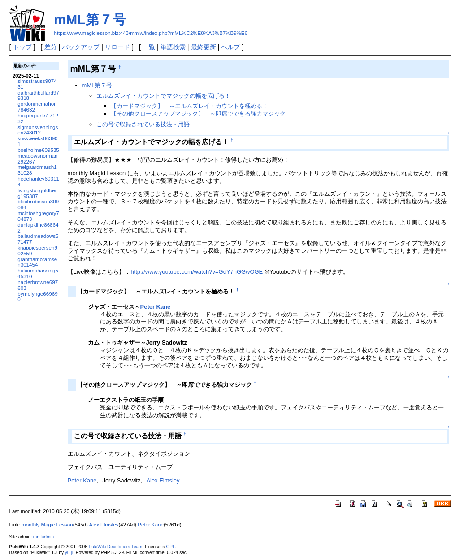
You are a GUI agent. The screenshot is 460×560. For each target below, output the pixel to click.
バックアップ (81, 47)
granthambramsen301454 (37, 262)
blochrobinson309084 (38, 204)
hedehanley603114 (38, 181)
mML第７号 (90, 19)
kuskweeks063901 (37, 141)
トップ (22, 47)
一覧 (149, 47)
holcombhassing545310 (37, 273)
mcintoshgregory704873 (38, 216)
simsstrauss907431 (36, 84)
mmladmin (43, 536)
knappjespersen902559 (37, 250)
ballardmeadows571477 (37, 239)
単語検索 (173, 47)
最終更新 (203, 47)
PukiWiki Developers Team (116, 546)
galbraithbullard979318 (38, 95)
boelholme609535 (38, 150)
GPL (170, 546)
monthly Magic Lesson (47, 524)
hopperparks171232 (37, 118)
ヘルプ (230, 47)
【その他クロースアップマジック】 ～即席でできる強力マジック (198, 113)
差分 (50, 47)
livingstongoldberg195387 (36, 193)
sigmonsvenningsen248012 (37, 130)
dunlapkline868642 (37, 227)
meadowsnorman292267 (37, 158)
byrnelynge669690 (37, 296)
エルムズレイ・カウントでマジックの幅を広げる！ (163, 95)
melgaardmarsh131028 (36, 170)
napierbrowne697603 (37, 285)
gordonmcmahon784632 (36, 106)
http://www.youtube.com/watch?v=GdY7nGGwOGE (196, 271)
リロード (117, 47)
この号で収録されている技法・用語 (143, 124)
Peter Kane (155, 306)
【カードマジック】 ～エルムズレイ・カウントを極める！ (189, 106)
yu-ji (69, 552)
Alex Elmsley (162, 480)
